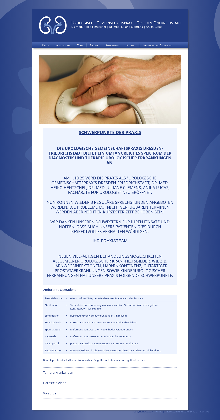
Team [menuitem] (79, 45)
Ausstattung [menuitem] (63, 45)
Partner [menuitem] (94, 45)
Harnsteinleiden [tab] (54, 383)
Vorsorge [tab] (49, 393)
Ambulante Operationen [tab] (60, 290)
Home (158, 411)
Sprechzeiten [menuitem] (112, 45)
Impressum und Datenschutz (181, 411)
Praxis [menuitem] (45, 45)
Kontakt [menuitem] (131, 45)
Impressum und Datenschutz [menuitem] (158, 45)
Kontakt (204, 411)
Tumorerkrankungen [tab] (58, 372)
